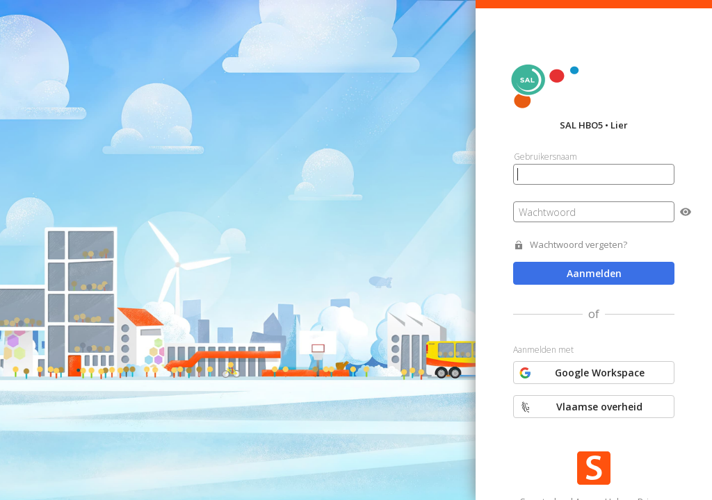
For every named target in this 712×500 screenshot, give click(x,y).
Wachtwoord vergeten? (578, 245)
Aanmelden (594, 273)
